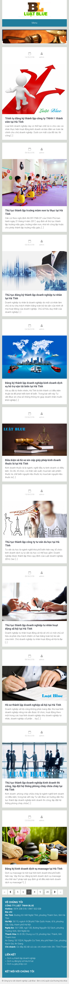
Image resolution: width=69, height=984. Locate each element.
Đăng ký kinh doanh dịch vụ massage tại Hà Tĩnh (33, 868)
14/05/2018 (29, 57)
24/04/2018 (29, 329)
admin (41, 57)
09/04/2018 (29, 576)
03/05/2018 (29, 245)
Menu (34, 22)
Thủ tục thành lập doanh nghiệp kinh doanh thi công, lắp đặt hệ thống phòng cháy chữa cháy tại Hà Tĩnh (33, 786)
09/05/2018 (29, 153)
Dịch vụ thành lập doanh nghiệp (21, 958)
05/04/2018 (29, 736)
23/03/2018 (29, 820)
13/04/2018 (29, 494)
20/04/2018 (29, 417)
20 (47, 892)
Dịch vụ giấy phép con (17, 964)
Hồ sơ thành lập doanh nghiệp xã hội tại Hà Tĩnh (33, 704)
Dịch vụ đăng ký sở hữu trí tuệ (20, 961)
